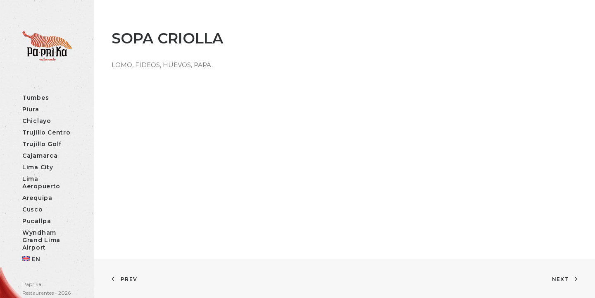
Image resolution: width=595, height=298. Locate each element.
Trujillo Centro (46, 132)
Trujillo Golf (42, 144)
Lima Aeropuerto (41, 182)
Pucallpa (36, 221)
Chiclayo (36, 121)
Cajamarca (39, 155)
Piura (30, 109)
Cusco (32, 209)
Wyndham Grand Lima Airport (41, 240)
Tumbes (35, 97)
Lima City (37, 167)
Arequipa (37, 198)
